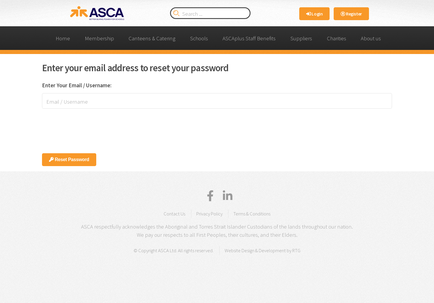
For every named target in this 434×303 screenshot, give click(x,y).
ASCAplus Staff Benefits (249, 38)
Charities (336, 38)
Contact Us (174, 213)
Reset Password (69, 159)
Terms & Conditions (251, 213)
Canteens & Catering (152, 38)
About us (371, 38)
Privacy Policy (209, 213)
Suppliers (301, 38)
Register (351, 14)
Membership (99, 38)
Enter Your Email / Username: (76, 85)
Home (63, 38)
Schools (199, 38)
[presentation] (86, 128)
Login (314, 14)
